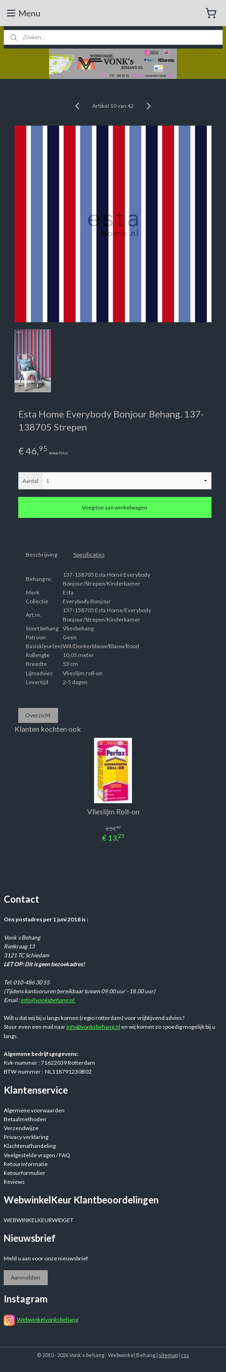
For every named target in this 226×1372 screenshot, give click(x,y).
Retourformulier (24, 1172)
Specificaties (89, 554)
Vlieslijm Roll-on (113, 811)
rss (185, 1355)
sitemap (168, 1355)
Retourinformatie (26, 1163)
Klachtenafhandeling (30, 1145)
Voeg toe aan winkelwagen (114, 507)
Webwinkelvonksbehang (47, 1319)
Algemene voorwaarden (34, 1110)
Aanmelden (25, 1277)
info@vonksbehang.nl (48, 1000)
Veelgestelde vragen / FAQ (37, 1155)
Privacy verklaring (26, 1136)
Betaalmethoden (25, 1119)
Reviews (14, 1181)
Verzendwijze (21, 1128)
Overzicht (38, 715)
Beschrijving (41, 554)
